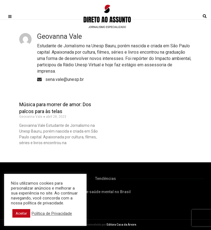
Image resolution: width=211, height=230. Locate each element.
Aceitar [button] (21, 213)
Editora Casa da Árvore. (122, 224)
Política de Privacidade (52, 213)
